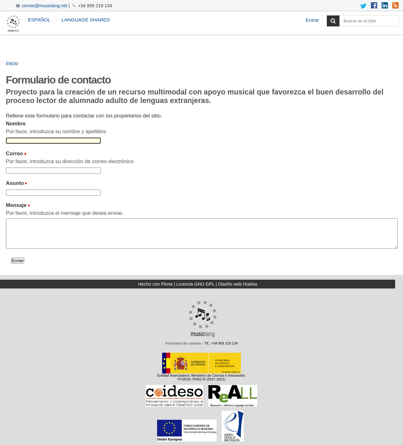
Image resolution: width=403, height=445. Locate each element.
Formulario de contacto (183, 343)
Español (39, 19)
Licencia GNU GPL (195, 284)
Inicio (12, 63)
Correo (14, 154)
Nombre (16, 124)
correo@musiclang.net (44, 5)
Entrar (312, 20)
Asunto (15, 183)
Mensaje (16, 205)
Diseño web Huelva (237, 284)
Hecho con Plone (155, 284)
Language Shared (86, 19)
